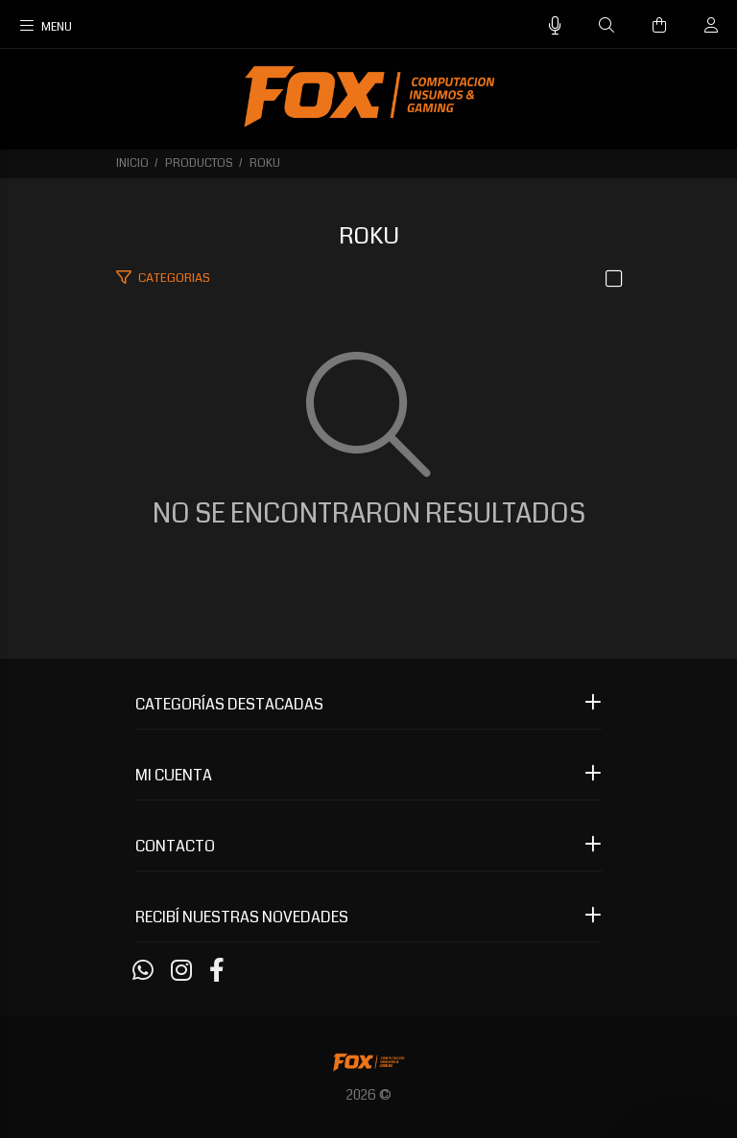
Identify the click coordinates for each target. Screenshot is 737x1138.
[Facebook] (216, 971)
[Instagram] (181, 971)
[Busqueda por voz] (555, 26)
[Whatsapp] (143, 971)
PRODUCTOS (199, 163)
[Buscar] (606, 26)
